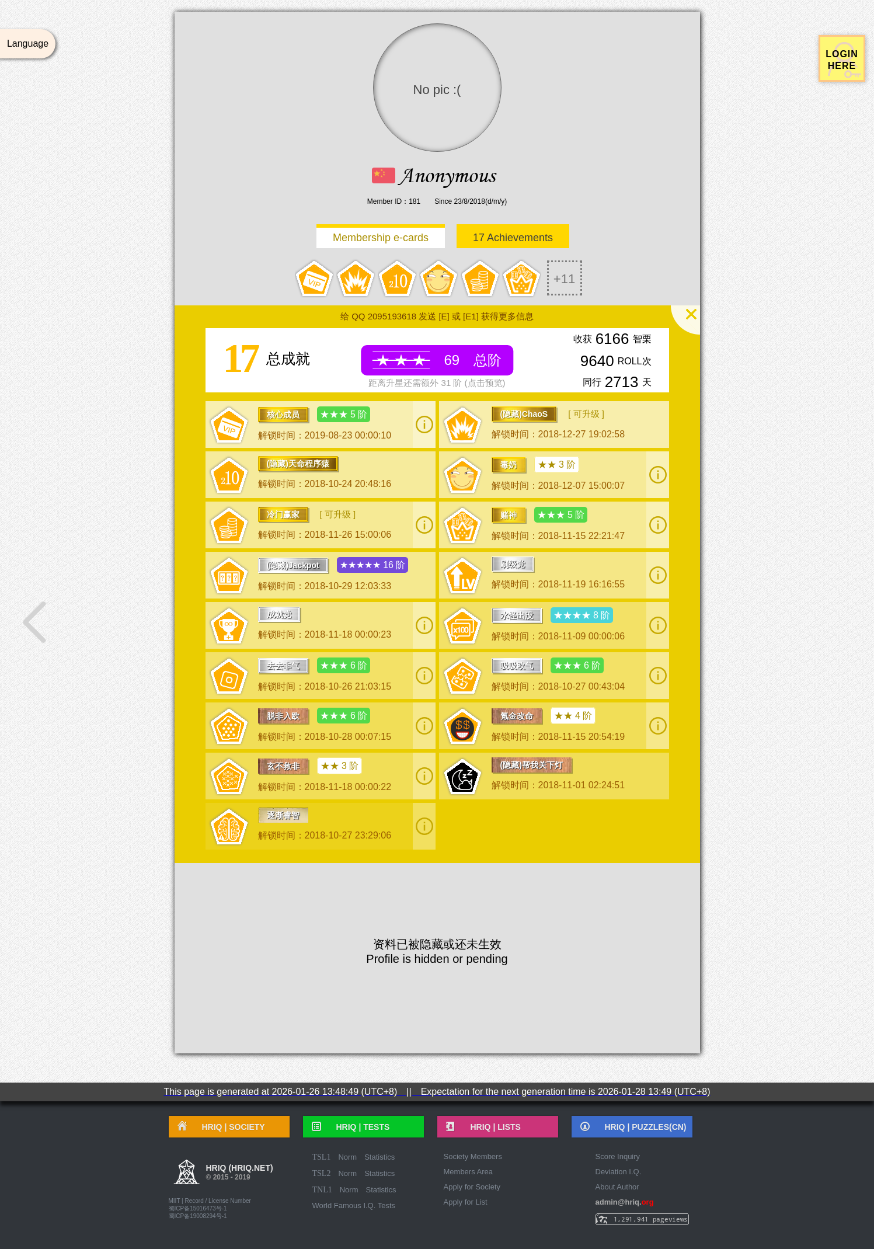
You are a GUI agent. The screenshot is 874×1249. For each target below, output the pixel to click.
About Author (617, 1186)
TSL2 (321, 1173)
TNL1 (322, 1189)
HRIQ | (229, 1127)
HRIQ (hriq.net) (239, 1173)
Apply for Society (472, 1186)
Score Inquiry (618, 1156)
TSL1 (321, 1157)
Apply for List (466, 1202)
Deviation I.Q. (619, 1171)
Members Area (468, 1171)
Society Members (473, 1156)
